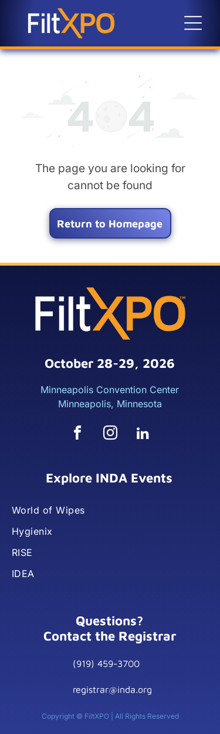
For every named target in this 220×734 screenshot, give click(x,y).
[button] (193, 23)
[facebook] (77, 435)
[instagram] (110, 435)
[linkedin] (143, 435)
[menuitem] (109, 510)
